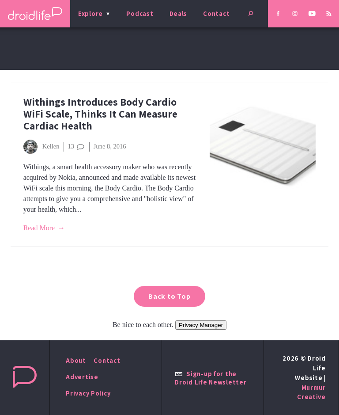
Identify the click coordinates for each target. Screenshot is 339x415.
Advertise (82, 377)
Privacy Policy (88, 393)
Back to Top (169, 296)
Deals (179, 13)
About (76, 360)
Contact (216, 13)
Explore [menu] (90, 13)
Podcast (139, 13)
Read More (39, 228)
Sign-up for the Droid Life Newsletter (210, 377)
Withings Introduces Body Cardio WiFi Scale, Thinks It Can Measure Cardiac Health (100, 114)
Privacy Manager (201, 325)
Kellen (41, 147)
